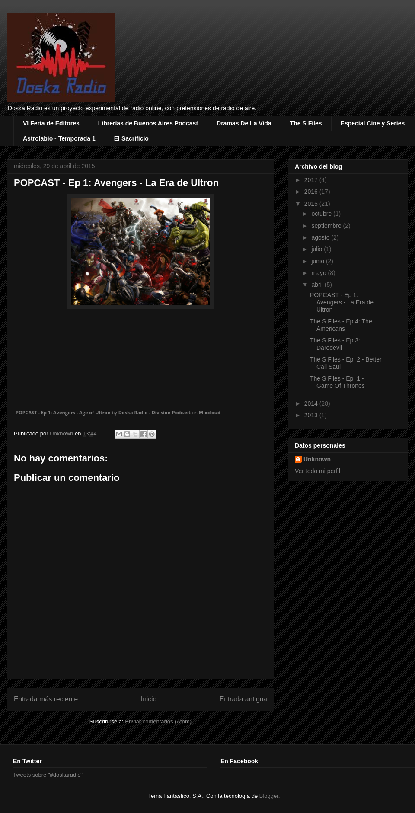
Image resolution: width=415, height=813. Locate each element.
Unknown (317, 459)
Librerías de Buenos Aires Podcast (148, 123)
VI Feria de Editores (51, 123)
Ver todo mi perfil (317, 470)
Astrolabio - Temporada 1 (59, 138)
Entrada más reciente (46, 699)
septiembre (327, 225)
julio (317, 249)
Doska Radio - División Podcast (154, 412)
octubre (322, 213)
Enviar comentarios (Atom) (158, 721)
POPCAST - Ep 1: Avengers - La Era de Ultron (342, 302)
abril (317, 284)
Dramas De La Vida (244, 123)
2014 (311, 403)
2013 (311, 415)
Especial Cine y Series (373, 123)
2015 (311, 203)
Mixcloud (209, 412)
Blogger (268, 796)
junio (318, 261)
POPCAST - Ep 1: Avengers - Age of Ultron (63, 412)
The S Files (306, 123)
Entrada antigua (243, 699)
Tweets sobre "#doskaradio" (48, 774)
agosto (321, 237)
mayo (319, 272)
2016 (311, 191)
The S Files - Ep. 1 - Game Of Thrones (337, 382)
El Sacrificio (131, 138)
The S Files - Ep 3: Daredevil (335, 344)
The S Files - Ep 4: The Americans (341, 325)
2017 (311, 179)
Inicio (148, 699)
